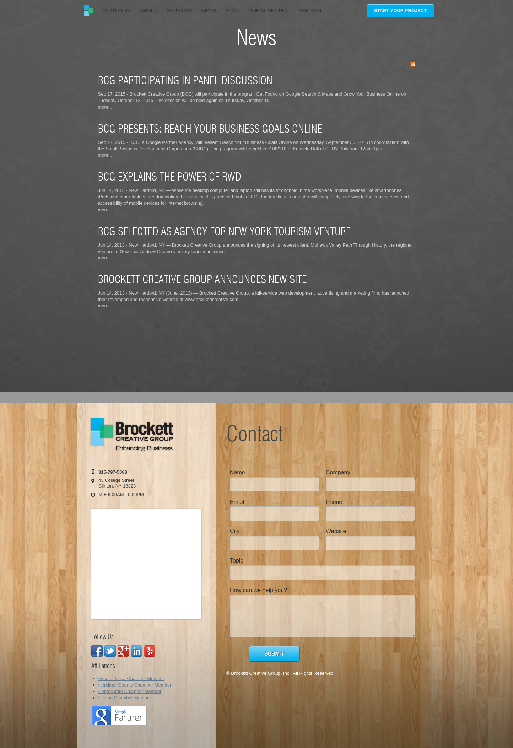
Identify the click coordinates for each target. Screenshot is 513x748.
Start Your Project (400, 10)
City (235, 531)
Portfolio (116, 11)
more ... (106, 107)
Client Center (268, 11)
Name (237, 472)
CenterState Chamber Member (130, 691)
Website (336, 531)
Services (179, 11)
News (208, 11)
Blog (232, 11)
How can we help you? (258, 590)
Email (237, 502)
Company (338, 472)
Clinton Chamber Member (124, 697)
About (149, 11)
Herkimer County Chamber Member (135, 685)
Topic (236, 561)
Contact (310, 11)
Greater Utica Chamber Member (131, 678)
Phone (334, 502)
